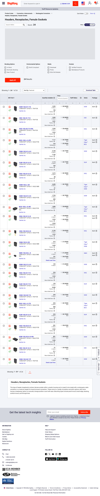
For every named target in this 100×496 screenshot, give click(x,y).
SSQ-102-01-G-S (25, 174)
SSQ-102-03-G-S (25, 231)
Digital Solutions (7, 441)
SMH (85, 253)
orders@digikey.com (10, 463)
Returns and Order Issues (52, 436)
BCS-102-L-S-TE (25, 303)
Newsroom (5, 443)
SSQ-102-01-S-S (25, 216)
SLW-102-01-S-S (25, 315)
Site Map (4, 439)
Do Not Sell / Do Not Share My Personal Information (50, 493)
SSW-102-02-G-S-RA (26, 337)
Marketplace (5, 432)
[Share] (92, 13)
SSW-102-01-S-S (25, 196)
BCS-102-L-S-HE (25, 207)
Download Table (90, 90)
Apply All (13, 80)
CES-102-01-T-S (24, 118)
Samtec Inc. (22, 111)
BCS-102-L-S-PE (25, 140)
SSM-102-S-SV (24, 242)
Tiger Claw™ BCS (86, 142)
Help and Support (50, 430)
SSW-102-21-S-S (25, 264)
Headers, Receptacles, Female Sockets (16, 15)
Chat (5, 454)
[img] (12, 4)
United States (9, 488)
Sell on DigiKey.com (8, 434)
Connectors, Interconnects (24, 13)
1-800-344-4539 (8, 457)
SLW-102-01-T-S (25, 284)
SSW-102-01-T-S (25, 107)
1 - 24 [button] (10, 90)
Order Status (48, 432)
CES (85, 118)
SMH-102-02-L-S (25, 253)
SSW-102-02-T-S (25, 295)
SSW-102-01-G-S (25, 151)
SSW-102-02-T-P (25, 359)
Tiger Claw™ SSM (86, 187)
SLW (85, 162)
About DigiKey (6, 430)
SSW (85, 106)
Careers (4, 436)
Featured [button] (29, 90)
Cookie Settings (94, 488)
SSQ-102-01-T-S (25, 273)
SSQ (85, 129)
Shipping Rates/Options (52, 434)
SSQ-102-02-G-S (25, 326)
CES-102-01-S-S (25, 348)
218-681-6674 (8, 460)
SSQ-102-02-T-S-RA (26, 129)
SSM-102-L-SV (24, 185)
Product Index (9, 13)
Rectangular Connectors (43, 13)
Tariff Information (50, 439)
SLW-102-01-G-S (25, 162)
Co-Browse (7, 465)
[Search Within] (13, 24)
